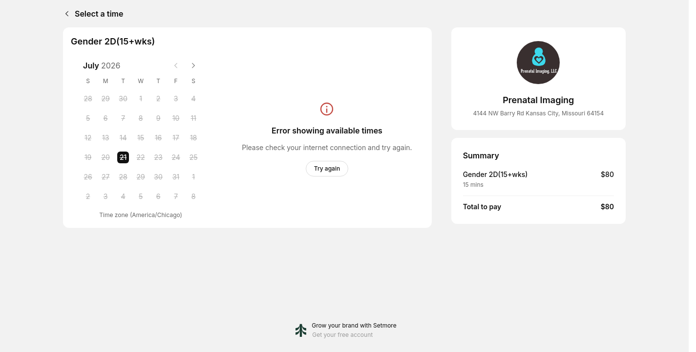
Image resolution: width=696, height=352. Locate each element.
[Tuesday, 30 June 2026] (123, 99)
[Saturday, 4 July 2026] (193, 99)
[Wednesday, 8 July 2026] (141, 118)
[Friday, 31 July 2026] (176, 177)
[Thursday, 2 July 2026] (158, 99)
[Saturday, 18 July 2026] (193, 138)
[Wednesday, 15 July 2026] (141, 138)
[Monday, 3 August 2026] (105, 196)
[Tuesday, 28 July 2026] (123, 177)
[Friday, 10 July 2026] (176, 118)
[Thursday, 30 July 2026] (158, 177)
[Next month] (193, 65)
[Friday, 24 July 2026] (176, 157)
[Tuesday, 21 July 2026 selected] (123, 157)
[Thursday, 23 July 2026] (158, 157)
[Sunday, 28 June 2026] (88, 99)
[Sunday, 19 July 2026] (88, 157)
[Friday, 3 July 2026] (176, 99)
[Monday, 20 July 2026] (105, 157)
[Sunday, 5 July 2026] (88, 118)
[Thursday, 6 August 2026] (158, 196)
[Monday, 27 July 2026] (105, 177)
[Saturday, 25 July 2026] (193, 157)
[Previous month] (176, 65)
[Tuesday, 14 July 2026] (123, 138)
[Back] (65, 13)
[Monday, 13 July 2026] (105, 138)
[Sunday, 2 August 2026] (88, 196)
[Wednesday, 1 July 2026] (141, 99)
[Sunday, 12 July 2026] (88, 138)
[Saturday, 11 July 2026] (193, 118)
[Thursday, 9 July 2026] (158, 118)
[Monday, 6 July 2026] (105, 118)
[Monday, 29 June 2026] (105, 99)
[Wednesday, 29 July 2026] (141, 177)
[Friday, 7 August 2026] (176, 196)
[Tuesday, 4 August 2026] (123, 196)
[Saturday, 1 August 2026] (193, 177)
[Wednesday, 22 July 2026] (141, 157)
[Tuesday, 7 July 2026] (123, 118)
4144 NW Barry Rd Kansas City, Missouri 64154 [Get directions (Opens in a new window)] (538, 113)
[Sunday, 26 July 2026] (88, 177)
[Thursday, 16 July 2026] (158, 138)
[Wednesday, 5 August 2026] (141, 196)
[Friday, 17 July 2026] (176, 138)
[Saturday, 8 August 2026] (193, 196)
